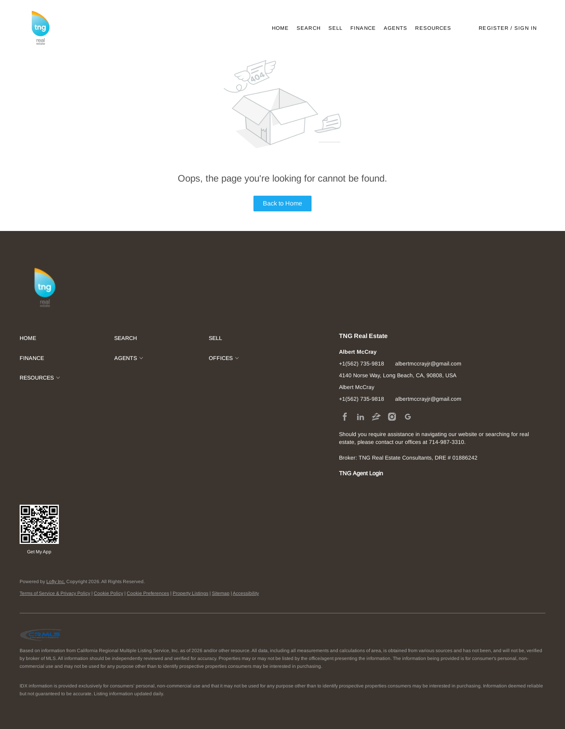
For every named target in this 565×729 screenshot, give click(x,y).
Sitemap (221, 593)
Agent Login (368, 473)
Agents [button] (396, 28)
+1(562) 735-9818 (361, 363)
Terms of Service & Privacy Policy (55, 593)
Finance (363, 28)
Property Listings (190, 593)
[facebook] (345, 416)
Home (280, 28)
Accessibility (246, 593)
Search (309, 28)
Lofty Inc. (55, 581)
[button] (40, 28)
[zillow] (376, 416)
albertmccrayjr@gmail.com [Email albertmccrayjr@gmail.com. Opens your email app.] (428, 363)
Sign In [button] (525, 28)
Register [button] (493, 28)
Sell (335, 28)
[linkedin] (360, 416)
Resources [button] (433, 28)
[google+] (408, 416)
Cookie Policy (108, 593)
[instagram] (392, 416)
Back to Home (282, 203)
